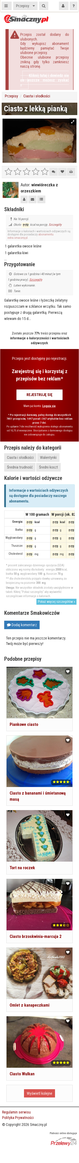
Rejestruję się (39, 394)
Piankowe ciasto (24, 724)
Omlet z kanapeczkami (30, 1005)
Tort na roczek (22, 867)
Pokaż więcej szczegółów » (56, 602)
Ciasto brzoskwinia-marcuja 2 (36, 936)
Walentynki (48, 457)
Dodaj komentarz (22, 625)
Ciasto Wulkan (22, 1073)
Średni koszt (48, 467)
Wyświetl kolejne (39, 1093)
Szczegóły (55, 225)
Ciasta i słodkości (36, 96)
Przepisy (22, 6)
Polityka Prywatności (18, 1117)
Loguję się (49, 406)
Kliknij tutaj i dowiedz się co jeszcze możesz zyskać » (44, 80)
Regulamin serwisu (16, 1112)
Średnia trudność (20, 467)
